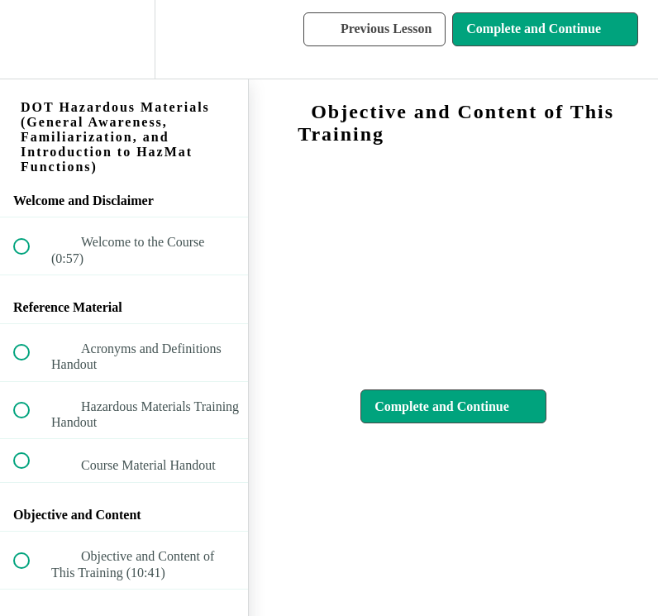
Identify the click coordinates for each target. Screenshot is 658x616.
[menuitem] (124, 39)
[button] (30, 39)
